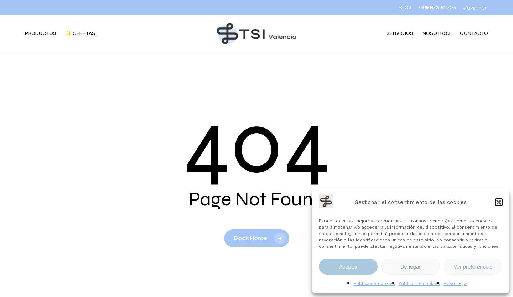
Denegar (410, 267)
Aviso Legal (456, 283)
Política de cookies (374, 283)
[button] (498, 202)
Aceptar (348, 267)
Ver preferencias (473, 267)
